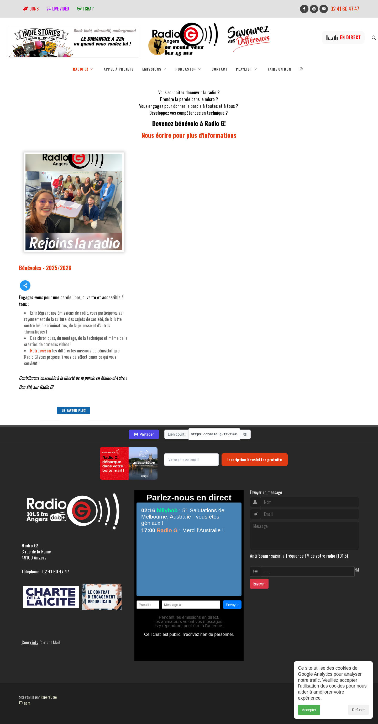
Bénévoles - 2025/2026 (45, 267)
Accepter (309, 710)
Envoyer (259, 583)
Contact (220, 69)
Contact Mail (49, 642)
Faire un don (279, 69)
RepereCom (49, 697)
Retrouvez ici (40, 350)
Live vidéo (58, 9)
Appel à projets (119, 69)
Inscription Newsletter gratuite (254, 459)
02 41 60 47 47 (344, 9)
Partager (144, 434)
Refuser (358, 710)
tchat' (85, 9)
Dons (31, 9)
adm (24, 703)
